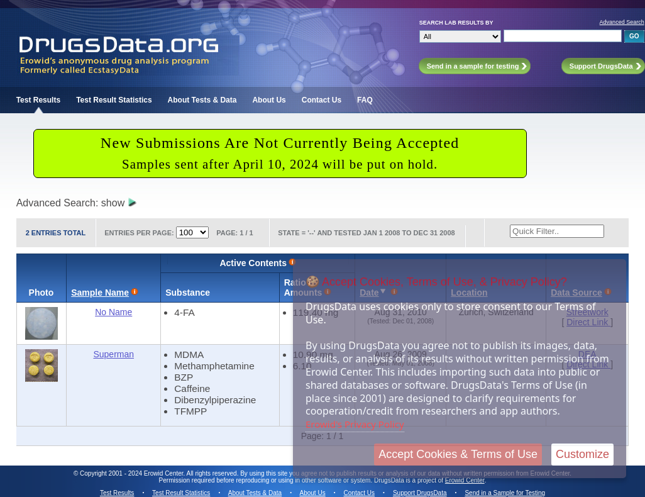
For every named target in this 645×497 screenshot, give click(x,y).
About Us (268, 100)
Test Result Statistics (114, 100)
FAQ (365, 100)
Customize (582, 454)
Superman (113, 354)
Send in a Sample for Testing (505, 492)
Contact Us (321, 100)
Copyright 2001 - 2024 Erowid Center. (132, 473)
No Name (113, 312)
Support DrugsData (420, 492)
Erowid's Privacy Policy (355, 424)
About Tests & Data (202, 100)
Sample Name (100, 293)
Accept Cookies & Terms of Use (458, 454)
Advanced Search (622, 22)
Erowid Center (465, 480)
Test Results (38, 100)
